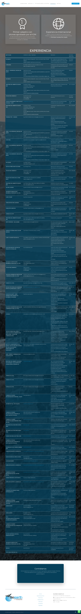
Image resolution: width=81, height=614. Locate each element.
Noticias (59, 3)
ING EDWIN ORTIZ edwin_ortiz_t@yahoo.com (31, 287)
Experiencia (53, 3)
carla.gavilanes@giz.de (27, 361)
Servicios (30, 3)
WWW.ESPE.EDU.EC (27, 447)
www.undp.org (26, 424)
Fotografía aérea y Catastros (42, 3)
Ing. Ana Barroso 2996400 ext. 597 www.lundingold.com (33, 451)
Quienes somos (23, 3)
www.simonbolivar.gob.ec (28, 419)
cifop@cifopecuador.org (28, 101)
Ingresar (40, 605)
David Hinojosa (27, 612)
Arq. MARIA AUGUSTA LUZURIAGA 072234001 (31, 472)
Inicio (40, 593)
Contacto (75, 3)
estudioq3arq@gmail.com (28, 403)
